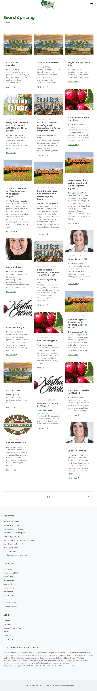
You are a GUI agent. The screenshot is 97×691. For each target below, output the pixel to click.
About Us (7, 635)
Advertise (7, 624)
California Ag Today (12, 525)
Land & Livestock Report (13, 544)
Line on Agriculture (11, 536)
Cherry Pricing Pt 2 (16, 327)
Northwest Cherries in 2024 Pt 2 (78, 392)
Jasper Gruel (9, 580)
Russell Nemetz (10, 603)
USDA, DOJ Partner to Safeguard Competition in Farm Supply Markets (48, 126)
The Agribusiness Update (14, 529)
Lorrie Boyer (8, 591)
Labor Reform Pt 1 (15, 267)
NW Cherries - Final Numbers (78, 119)
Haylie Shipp (8, 577)
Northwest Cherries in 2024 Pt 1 (47, 405)
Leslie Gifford (9, 588)
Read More (12, 87)
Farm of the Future (11, 521)
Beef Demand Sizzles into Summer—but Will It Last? (48, 272)
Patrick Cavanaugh (11, 595)
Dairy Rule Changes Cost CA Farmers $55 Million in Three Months (17, 126)
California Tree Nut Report (14, 533)
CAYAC (6, 632)
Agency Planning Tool (12, 628)
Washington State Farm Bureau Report (19, 540)
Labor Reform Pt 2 (77, 259)
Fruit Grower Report (11, 548)
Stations (7, 620)
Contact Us (8, 639)
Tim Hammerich (10, 606)
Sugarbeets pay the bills (79, 63)
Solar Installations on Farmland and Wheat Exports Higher (78, 184)
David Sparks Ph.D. (11, 573)
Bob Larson (8, 569)
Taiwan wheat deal (47, 62)
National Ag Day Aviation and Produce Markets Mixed (77, 323)
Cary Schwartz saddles (14, 63)
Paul (5, 599)
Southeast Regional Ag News (15, 555)
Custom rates (13, 390)
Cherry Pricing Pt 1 (47, 340)
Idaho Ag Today (10, 551)
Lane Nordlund (9, 584)
